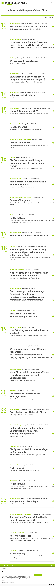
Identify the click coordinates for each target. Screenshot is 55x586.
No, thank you (47, 575)
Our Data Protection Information (7, 582)
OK (38, 575)
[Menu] (49, 18)
